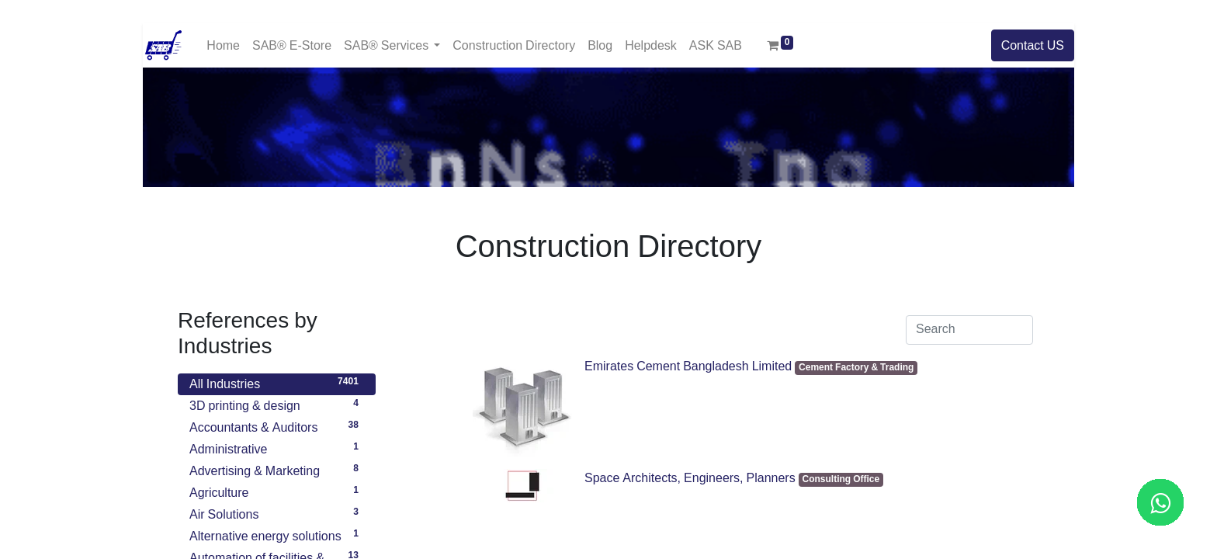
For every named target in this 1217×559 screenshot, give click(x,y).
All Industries (276, 382)
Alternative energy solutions (276, 534)
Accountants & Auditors (276, 425)
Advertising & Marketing (276, 469)
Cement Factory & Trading (856, 367)
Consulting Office (841, 479)
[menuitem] (223, 45)
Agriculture (276, 491)
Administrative (276, 447)
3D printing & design (276, 404)
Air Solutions (276, 512)
